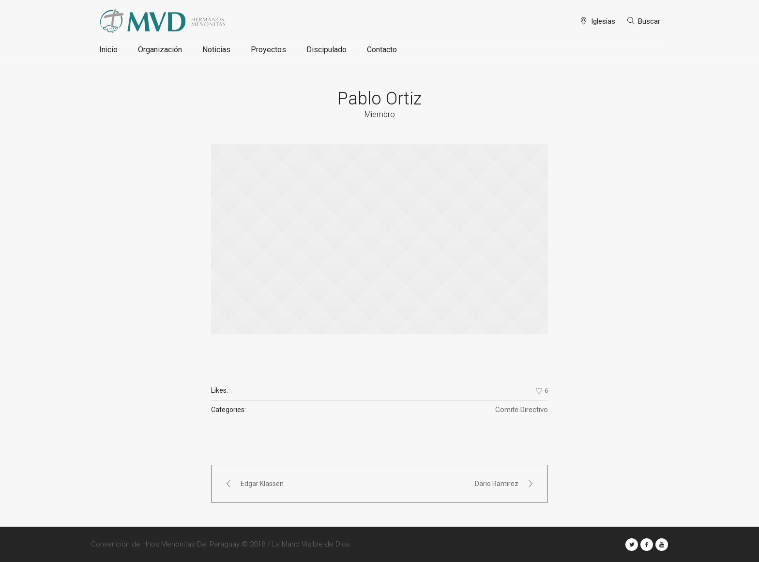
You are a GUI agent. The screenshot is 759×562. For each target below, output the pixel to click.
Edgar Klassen (262, 484)
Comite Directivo (521, 409)
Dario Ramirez (496, 484)
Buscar (649, 21)
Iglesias (603, 21)
